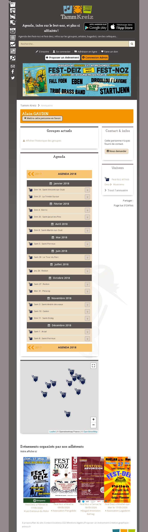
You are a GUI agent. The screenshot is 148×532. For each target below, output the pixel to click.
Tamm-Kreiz (28, 105)
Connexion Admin (95, 57)
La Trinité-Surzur (50, 196)
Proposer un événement (96, 522)
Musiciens (118, 184)
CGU (64, 522)
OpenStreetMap (90, 431)
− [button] (93, 425)
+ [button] (93, 420)
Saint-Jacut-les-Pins (51, 216)
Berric (44, 209)
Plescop (46, 291)
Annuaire (47, 105)
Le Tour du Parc (51, 257)
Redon (45, 270)
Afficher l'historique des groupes (43, 140)
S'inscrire (42, 51)
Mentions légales (75, 522)
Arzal (44, 331)
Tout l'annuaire (116, 190)
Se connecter (62, 51)
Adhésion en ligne (85, 51)
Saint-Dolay (48, 318)
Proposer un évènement (62, 57)
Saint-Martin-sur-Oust (51, 230)
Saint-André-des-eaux (52, 304)
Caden (46, 311)
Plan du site (37, 522)
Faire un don (109, 51)
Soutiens (56, 522)
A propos (26, 522)
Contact (48, 522)
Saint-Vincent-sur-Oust (53, 189)
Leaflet (53, 431)
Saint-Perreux (48, 243)
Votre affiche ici (28, 451)
